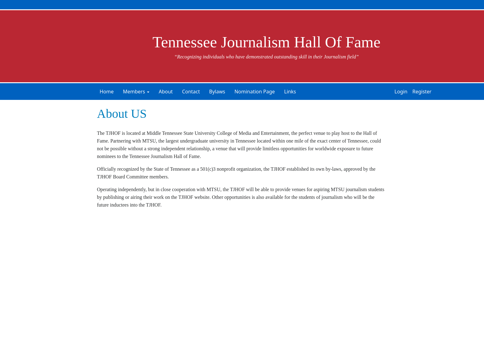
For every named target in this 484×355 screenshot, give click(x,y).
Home (107, 91)
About (166, 91)
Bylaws (217, 91)
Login (400, 91)
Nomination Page (254, 91)
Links (290, 91)
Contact (191, 91)
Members (134, 91)
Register (422, 91)
